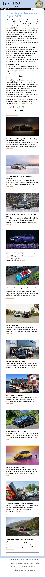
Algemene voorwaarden (28, 566)
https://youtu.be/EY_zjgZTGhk (23, 103)
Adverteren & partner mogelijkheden (27, 563)
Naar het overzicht (12, 115)
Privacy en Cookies (20, 570)
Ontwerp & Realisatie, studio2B (22, 575)
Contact (12, 563)
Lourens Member (34, 559)
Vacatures (16, 566)
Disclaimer (31, 570)
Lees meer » (10, 148)
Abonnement (12, 559)
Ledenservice (22, 559)
